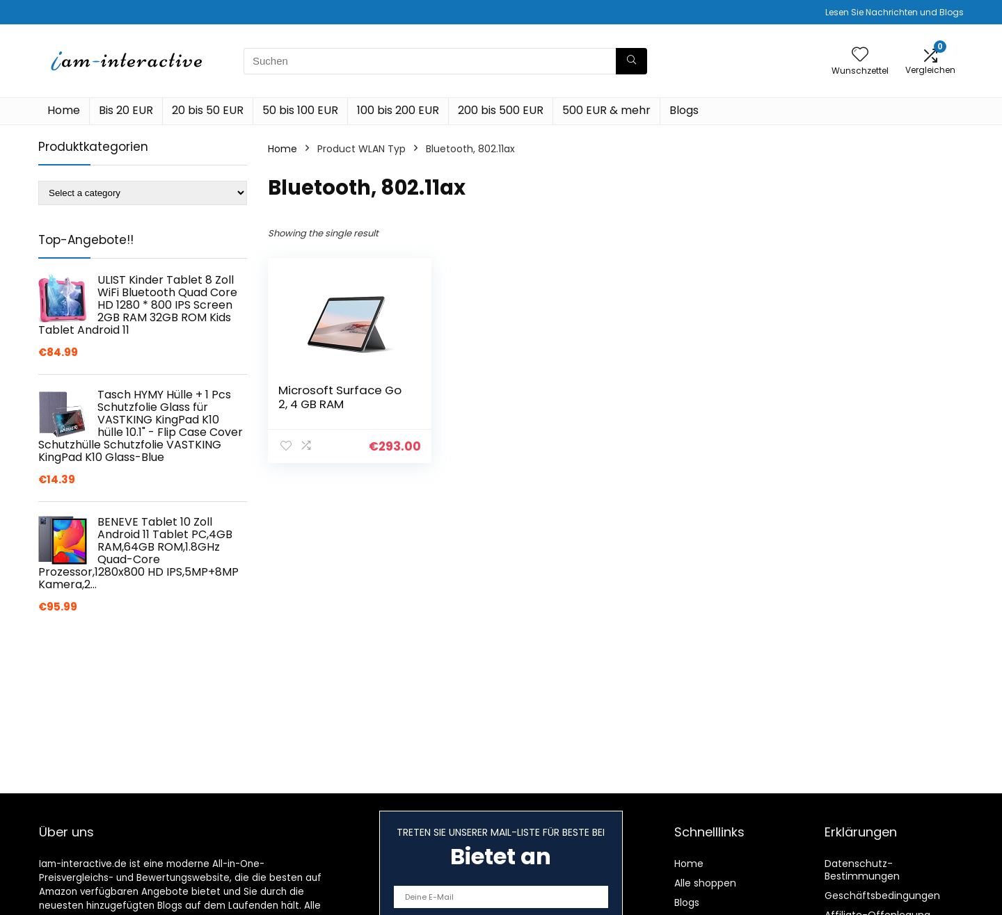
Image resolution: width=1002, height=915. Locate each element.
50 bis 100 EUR (300, 110)
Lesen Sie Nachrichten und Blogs (894, 12)
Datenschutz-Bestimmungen (862, 870)
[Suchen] (631, 61)
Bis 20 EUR (126, 110)
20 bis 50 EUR (208, 110)
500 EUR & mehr (606, 110)
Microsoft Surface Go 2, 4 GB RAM (339, 397)
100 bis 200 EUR (398, 110)
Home (63, 110)
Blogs (684, 110)
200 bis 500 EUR (500, 110)
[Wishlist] (860, 55)
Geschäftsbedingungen (882, 895)
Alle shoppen (705, 883)
